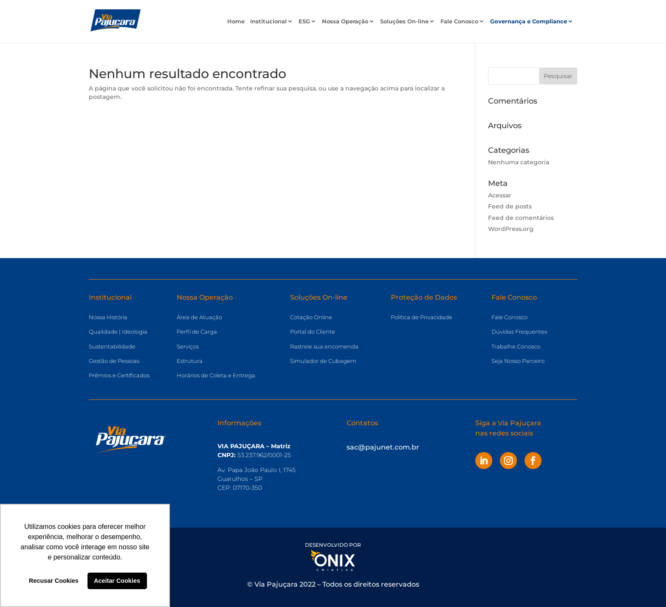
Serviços (188, 346)
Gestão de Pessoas (114, 360)
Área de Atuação (199, 317)
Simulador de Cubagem (323, 360)
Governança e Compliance (528, 21)
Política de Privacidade (421, 317)
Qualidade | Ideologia (118, 331)
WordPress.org (510, 229)
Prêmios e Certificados (119, 375)
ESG (304, 21)
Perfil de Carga (197, 331)
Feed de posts (510, 206)
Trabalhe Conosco (515, 346)
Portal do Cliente (312, 331)
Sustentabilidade (112, 346)
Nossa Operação (345, 21)
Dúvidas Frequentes (519, 331)
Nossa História (108, 317)
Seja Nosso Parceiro (518, 360)
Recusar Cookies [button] (54, 580)
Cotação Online (311, 317)
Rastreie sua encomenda (324, 346)
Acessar (499, 195)
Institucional (268, 21)
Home (236, 21)
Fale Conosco (459, 21)
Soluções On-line (404, 21)
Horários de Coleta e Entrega (216, 375)
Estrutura (190, 360)
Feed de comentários (521, 218)
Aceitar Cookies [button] (117, 580)
